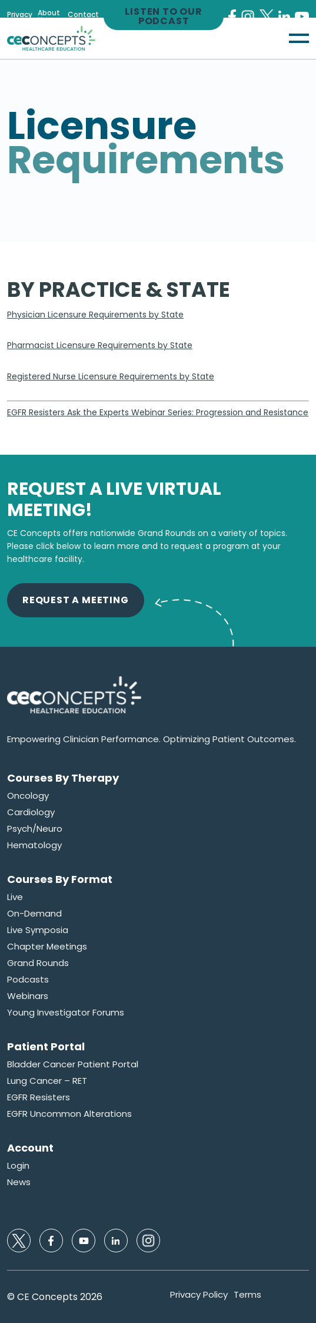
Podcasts (28, 979)
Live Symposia (37, 930)
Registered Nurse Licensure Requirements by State (110, 376)
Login (18, 1165)
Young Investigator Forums (65, 1012)
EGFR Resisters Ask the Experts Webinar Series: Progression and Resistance (157, 412)
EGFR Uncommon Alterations (69, 1114)
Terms (247, 1294)
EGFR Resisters (38, 1097)
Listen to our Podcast (163, 16)
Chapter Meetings (47, 946)
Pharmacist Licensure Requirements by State (99, 345)
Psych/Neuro (34, 828)
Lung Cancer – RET (47, 1081)
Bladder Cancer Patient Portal (72, 1064)
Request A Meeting (75, 600)
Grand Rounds (38, 963)
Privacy (19, 14)
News (19, 1182)
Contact (83, 14)
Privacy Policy (199, 1294)
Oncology (28, 796)
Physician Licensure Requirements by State (95, 314)
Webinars (27, 996)
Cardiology (31, 812)
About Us (49, 16)
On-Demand (34, 913)
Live (15, 897)
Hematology (34, 845)
